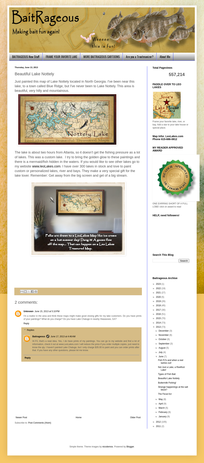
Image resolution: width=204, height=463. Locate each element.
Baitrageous (38, 336)
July (161, 352)
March (162, 408)
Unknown (28, 311)
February (163, 412)
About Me (165, 57)
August (162, 348)
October (163, 339)
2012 (159, 422)
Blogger (130, 446)
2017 (159, 310)
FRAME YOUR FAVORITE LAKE (61, 57)
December (164, 331)
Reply (26, 323)
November (164, 335)
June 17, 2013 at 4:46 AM (63, 336)
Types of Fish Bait (167, 374)
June (161, 356)
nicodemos (107, 446)
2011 (159, 426)
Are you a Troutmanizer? (139, 57)
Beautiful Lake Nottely (169, 378)
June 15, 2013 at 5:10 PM (47, 311)
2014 (159, 322)
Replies (30, 330)
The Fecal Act (164, 394)
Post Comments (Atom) (39, 423)
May (161, 399)
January (163, 416)
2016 (159, 314)
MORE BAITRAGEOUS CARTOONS (101, 57)
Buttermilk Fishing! (167, 382)
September (164, 343)
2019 (159, 301)
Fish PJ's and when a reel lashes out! (170, 361)
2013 (159, 327)
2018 (159, 305)
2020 (159, 297)
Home (79, 417)
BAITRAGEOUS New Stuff (26, 57)
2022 (159, 288)
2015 (159, 318)
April (161, 403)
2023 (159, 284)
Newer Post (21, 417)
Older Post (135, 417)
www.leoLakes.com (46, 166)
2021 (159, 292)
